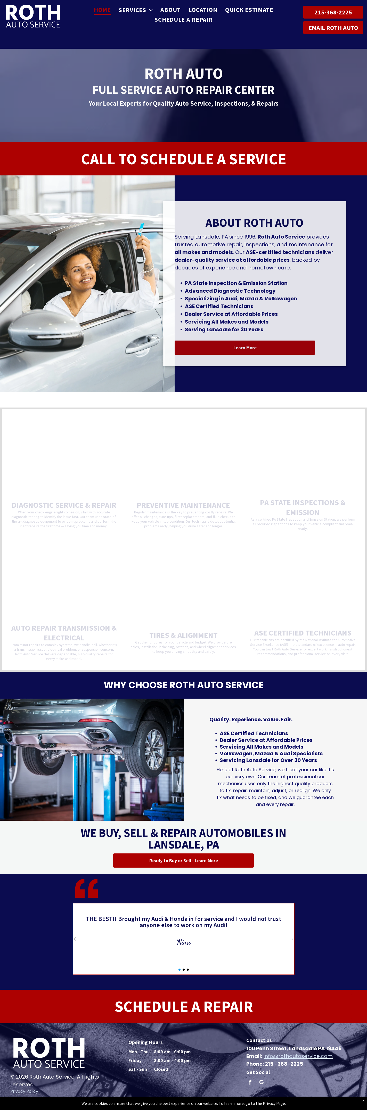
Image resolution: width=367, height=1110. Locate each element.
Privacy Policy (24, 1091)
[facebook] (250, 1083)
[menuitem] (102, 10)
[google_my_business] (261, 1083)
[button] (75, 939)
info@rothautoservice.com (298, 1056)
